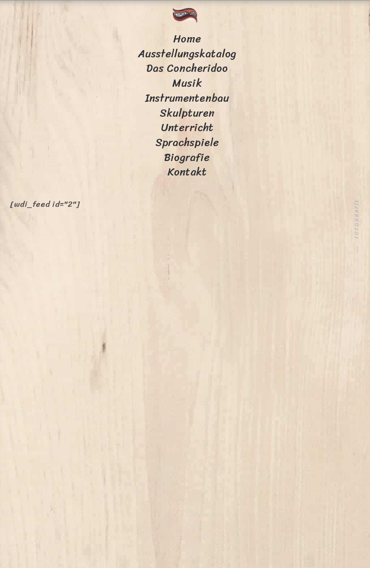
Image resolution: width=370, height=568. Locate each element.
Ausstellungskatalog (187, 53)
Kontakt (187, 171)
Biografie (187, 157)
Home (187, 38)
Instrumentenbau (187, 98)
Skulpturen (186, 113)
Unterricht (187, 127)
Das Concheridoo (187, 68)
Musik (187, 83)
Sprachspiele (187, 142)
